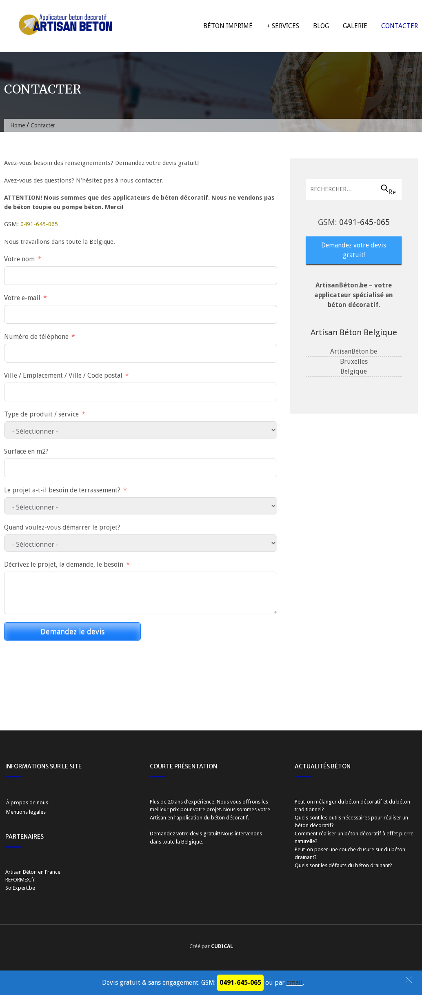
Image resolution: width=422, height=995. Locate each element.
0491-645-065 (39, 224)
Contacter (399, 26)
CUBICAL (222, 946)
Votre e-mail (22, 298)
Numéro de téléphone (36, 337)
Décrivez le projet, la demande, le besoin (63, 564)
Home (17, 125)
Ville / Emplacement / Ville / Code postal (63, 375)
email (295, 982)
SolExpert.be (20, 888)
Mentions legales (26, 812)
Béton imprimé (228, 26)
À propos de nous (27, 802)
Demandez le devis (72, 631)
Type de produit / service (41, 414)
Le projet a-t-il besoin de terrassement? (62, 490)
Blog (321, 26)
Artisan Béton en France (32, 872)
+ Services (283, 26)
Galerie (355, 26)
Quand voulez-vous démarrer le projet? (62, 527)
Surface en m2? (26, 451)
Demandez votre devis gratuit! (353, 250)
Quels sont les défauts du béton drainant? (343, 865)
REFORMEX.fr (20, 880)
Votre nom (19, 259)
